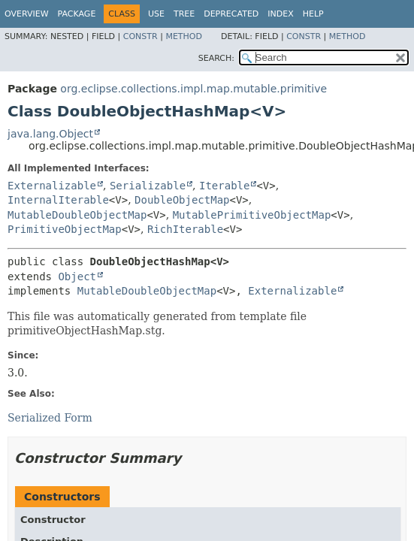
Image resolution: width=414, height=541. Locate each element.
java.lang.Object (50, 134)
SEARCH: (216, 58)
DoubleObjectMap (181, 200)
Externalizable (52, 186)
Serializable (148, 186)
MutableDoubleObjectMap (77, 215)
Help (313, 14)
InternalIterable (58, 200)
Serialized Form (50, 418)
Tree (184, 14)
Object (77, 276)
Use (156, 14)
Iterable (224, 186)
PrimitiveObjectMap (65, 229)
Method (183, 36)
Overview (27, 14)
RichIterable (185, 229)
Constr (140, 36)
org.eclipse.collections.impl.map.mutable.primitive (193, 89)
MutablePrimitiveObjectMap (252, 215)
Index (280, 14)
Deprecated (231, 14)
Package (77, 14)
